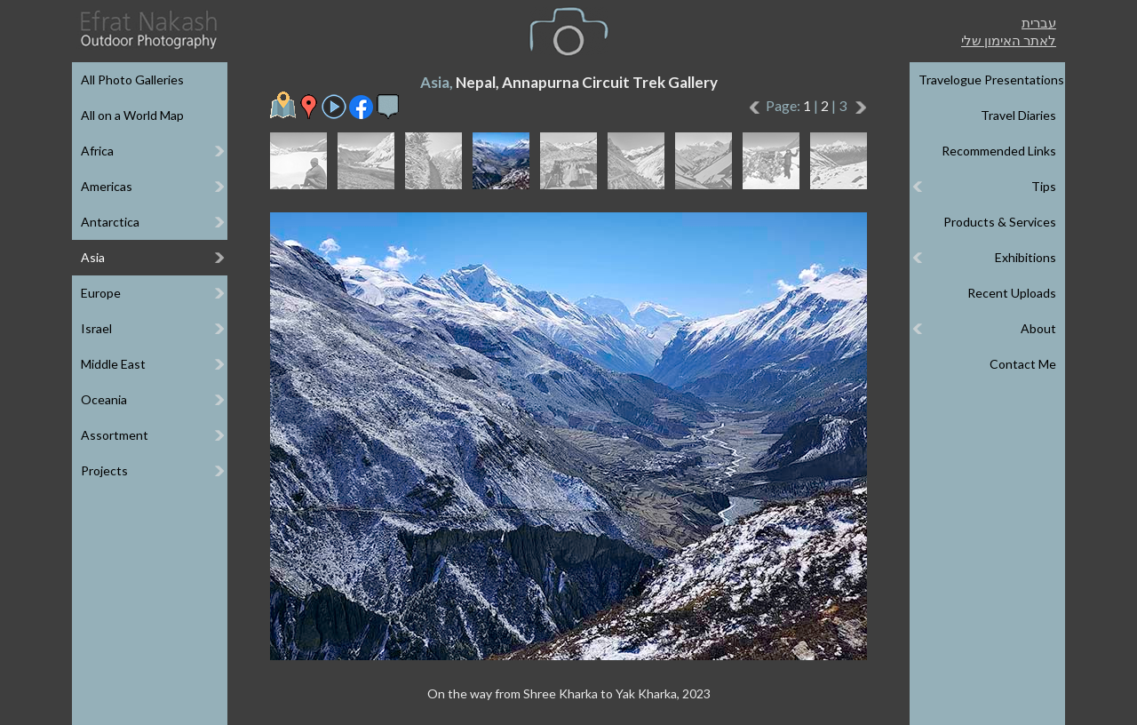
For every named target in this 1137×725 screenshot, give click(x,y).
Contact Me (1023, 363)
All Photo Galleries (132, 79)
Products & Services (999, 221)
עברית (1039, 22)
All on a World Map (132, 115)
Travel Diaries (1018, 115)
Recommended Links (999, 150)
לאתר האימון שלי (1008, 40)
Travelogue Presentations (991, 79)
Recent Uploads (1011, 292)
